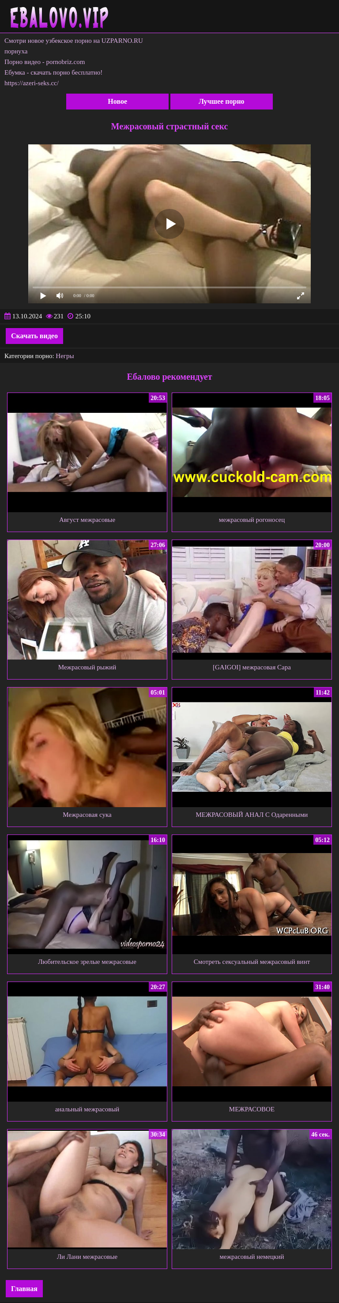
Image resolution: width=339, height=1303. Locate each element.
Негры (65, 355)
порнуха (16, 51)
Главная (24, 1288)
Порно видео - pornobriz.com (44, 61)
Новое (117, 101)
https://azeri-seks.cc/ (31, 83)
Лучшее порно (222, 101)
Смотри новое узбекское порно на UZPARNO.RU (73, 40)
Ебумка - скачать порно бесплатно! (53, 72)
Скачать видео (34, 336)
